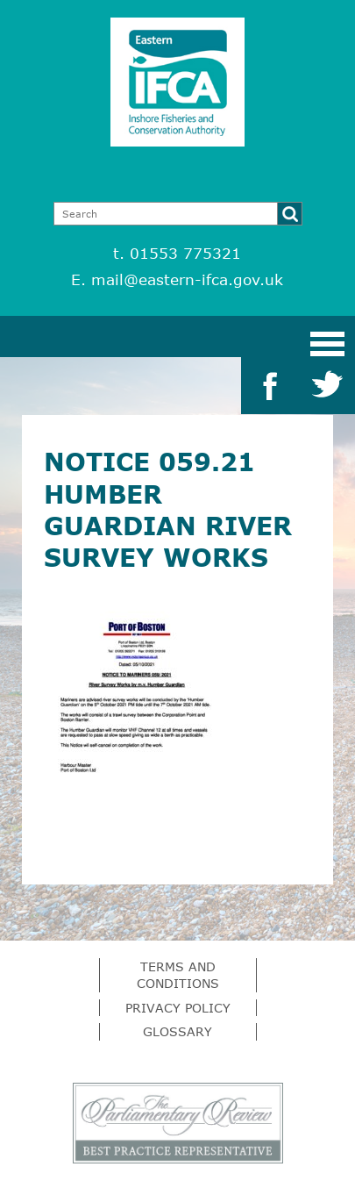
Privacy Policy (178, 1007)
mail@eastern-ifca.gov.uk (187, 279)
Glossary (177, 1031)
